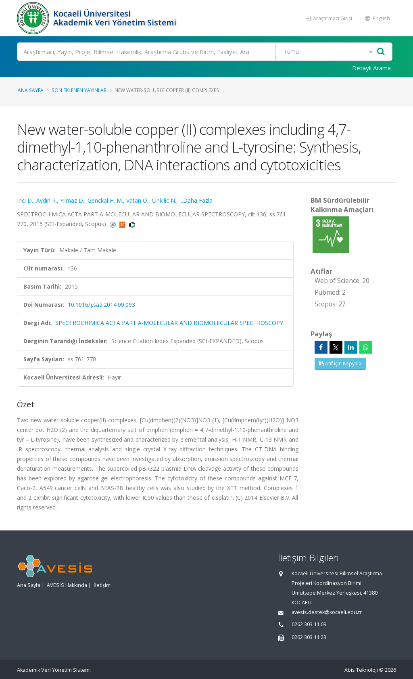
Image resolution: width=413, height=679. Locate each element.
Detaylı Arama (371, 68)
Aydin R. (46, 200)
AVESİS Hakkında (67, 585)
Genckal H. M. (105, 200)
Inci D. (25, 200)
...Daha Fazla (196, 200)
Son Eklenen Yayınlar (79, 90)
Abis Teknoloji (361, 669)
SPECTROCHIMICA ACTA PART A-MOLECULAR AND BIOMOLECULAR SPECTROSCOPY (169, 323)
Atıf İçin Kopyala (340, 363)
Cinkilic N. (164, 200)
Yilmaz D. (72, 200)
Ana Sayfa (31, 90)
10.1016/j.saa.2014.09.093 (101, 304)
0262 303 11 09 (309, 624)
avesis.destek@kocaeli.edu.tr (327, 612)
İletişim (102, 585)
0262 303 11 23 (309, 637)
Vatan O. (137, 200)
